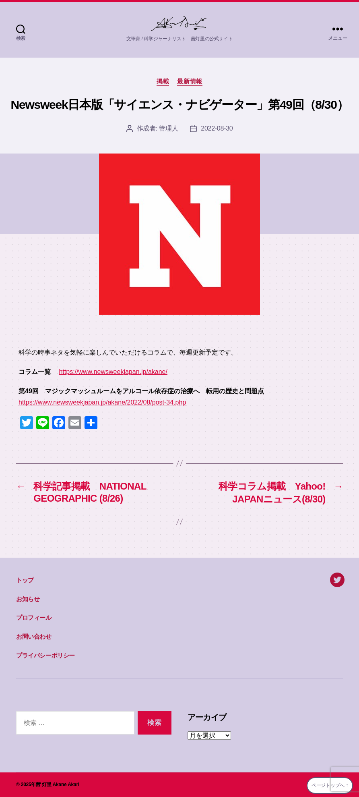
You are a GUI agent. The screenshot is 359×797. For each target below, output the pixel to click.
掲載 (163, 81)
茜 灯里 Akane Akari (57, 784)
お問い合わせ (34, 636)
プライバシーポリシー (45, 655)
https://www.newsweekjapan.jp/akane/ (113, 371)
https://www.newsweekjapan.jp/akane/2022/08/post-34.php (102, 402)
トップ (25, 580)
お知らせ (27, 599)
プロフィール (34, 617)
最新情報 (189, 81)
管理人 (168, 128)
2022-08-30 (217, 128)
